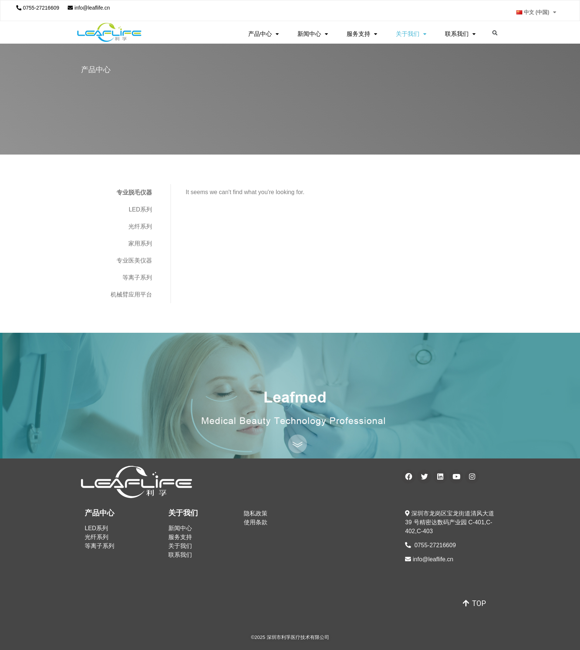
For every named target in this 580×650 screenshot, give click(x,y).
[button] (474, 603)
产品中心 (263, 34)
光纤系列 (140, 226)
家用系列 (140, 243)
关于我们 (411, 34)
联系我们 (460, 34)
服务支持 (362, 34)
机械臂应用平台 (131, 294)
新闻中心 (312, 34)
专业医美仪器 (134, 260)
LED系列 (140, 209)
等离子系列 (137, 277)
